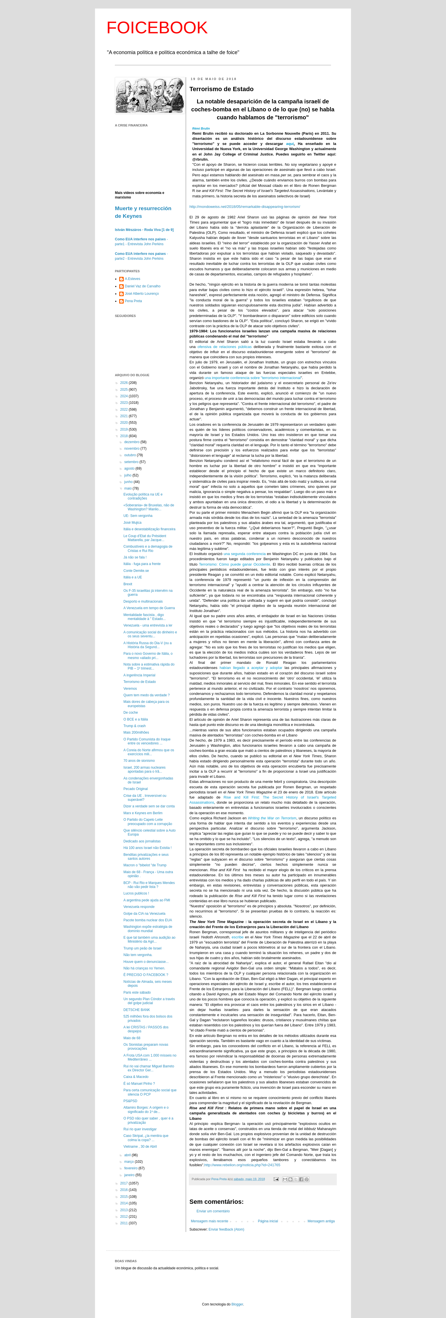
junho (129, 482)
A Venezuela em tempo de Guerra (149, 608)
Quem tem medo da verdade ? (146, 695)
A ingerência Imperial (139, 675)
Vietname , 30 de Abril (140, 1147)
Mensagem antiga (321, 1221)
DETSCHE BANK (136, 1010)
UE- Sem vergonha (137, 516)
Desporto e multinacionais (143, 601)
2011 (124, 1223)
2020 (124, 423)
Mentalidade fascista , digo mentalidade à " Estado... (144, 617)
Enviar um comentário (213, 1211)
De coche (130, 713)
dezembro (132, 442)
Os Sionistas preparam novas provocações (145, 1047)
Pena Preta (133, 301)
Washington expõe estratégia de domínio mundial (147, 929)
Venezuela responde (138, 907)
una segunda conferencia (245, 554)
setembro (131, 462)
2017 (124, 1183)
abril (128, 1155)
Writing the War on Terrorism (272, 818)
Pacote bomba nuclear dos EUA (147, 920)
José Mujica (132, 523)
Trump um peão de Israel (142, 948)
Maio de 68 (131, 1038)
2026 (124, 383)
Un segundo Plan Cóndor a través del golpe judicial (149, 1001)
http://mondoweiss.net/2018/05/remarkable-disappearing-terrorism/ (244, 206)
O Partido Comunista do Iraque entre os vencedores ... (146, 741)
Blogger (237, 1304)
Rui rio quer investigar (140, 1129)
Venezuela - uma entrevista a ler (147, 625)
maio (128, 488)
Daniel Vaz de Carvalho (142, 286)
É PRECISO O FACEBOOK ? (145, 975)
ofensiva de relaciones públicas (225, 347)
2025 (124, 390)
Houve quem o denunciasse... (146, 962)
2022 (124, 410)
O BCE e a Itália (135, 719)
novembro (132, 449)
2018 (124, 436)
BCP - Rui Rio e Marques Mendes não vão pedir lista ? (149, 885)
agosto (129, 468)
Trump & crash (134, 726)
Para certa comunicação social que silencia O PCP (150, 1092)
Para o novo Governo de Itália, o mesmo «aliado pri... (148, 656)
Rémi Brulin (201, 128)
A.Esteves (132, 279)
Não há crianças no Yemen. (144, 968)
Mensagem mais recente (209, 1221)
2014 (124, 1203)
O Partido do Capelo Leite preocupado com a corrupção (147, 822)
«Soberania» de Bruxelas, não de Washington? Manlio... (148, 507)
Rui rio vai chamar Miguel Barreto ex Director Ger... (148, 1068)
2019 (124, 429)
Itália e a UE (132, 577)
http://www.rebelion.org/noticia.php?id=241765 (242, 1165)
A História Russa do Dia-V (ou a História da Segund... (147, 645)
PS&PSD (130, 1101)
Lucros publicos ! (136, 893)
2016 (124, 1190)
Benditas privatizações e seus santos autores (146, 857)
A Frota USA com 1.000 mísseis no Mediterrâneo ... (149, 1057)
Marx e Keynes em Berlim (142, 813)
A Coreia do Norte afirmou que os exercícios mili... (148, 752)
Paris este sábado (137, 992)
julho (128, 475)
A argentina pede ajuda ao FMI (146, 900)
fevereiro (131, 1168)
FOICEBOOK (157, 27)
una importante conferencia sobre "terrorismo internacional (253, 378)
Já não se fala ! (134, 557)
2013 (124, 1210)
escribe (237, 937)
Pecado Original (135, 789)
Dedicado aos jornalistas (142, 841)
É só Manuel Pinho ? (139, 1084)
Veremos (130, 689)
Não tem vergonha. (137, 955)
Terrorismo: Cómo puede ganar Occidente (234, 564)
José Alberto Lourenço (142, 294)
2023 (124, 403)
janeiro (129, 1175)
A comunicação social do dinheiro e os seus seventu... (150, 634)
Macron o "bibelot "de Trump (144, 865)
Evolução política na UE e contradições (142, 496)
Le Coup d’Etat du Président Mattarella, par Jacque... (144, 538)
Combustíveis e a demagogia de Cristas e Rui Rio (147, 548)
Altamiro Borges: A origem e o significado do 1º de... (146, 1110)
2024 (124, 396)
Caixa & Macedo (135, 1077)
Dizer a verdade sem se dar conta (149, 806)
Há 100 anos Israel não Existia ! (147, 848)
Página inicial (268, 1221)
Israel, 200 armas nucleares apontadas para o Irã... (144, 769)
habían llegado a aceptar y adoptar (251, 668)
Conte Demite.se (136, 571)
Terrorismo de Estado (139, 682)
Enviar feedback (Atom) (226, 1229)
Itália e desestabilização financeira (149, 529)
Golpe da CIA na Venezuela (144, 914)
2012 (124, 1217)
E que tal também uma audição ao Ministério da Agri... (149, 940)
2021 (124, 416)
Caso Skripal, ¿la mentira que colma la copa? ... (145, 1138)
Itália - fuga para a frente (142, 564)
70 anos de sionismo (139, 761)
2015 (124, 1197)
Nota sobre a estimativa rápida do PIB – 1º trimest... (148, 666)
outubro (130, 455)
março (129, 1162)
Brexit (127, 584)
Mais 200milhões (136, 732)
